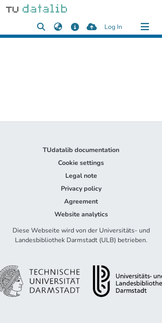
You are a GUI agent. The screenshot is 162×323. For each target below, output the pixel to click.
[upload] (92, 27)
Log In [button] (113, 27)
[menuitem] (58, 27)
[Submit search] (41, 27)
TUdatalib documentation (81, 150)
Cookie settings (81, 162)
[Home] (36, 8)
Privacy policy (81, 188)
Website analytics (81, 214)
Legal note (81, 175)
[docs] (75, 27)
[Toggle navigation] (144, 27)
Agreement (81, 201)
